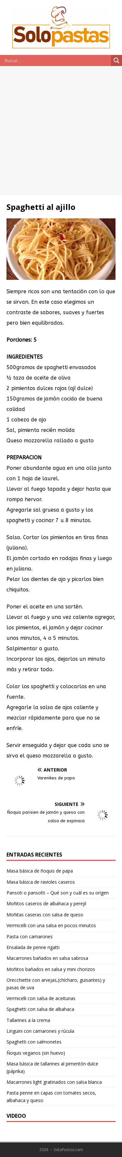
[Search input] (57, 60)
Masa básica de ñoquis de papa (40, 871)
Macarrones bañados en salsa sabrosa (47, 958)
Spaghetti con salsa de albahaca (40, 1009)
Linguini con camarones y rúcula (40, 1031)
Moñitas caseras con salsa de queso (45, 914)
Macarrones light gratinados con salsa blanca (54, 1082)
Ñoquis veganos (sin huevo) (36, 1053)
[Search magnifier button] (116, 60)
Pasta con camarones (30, 936)
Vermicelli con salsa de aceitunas (41, 998)
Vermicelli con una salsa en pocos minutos (51, 925)
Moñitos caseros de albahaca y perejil (46, 903)
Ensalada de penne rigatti (33, 947)
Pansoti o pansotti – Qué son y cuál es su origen (58, 893)
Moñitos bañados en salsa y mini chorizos (51, 969)
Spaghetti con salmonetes (34, 1042)
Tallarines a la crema (28, 1020)
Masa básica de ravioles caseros (41, 882)
